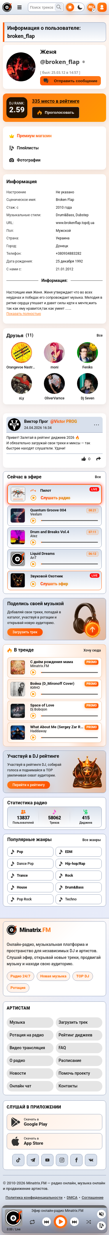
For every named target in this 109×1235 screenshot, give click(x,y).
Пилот (45, 490)
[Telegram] (33, 1160)
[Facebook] (76, 1160)
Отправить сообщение (70, 80)
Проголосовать (55, 112)
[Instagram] (62, 1160)
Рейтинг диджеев (75, 1035)
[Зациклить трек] (33, 1221)
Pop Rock (21, 899)
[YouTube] (47, 1160)
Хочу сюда (92, 650)
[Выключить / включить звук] (101, 1214)
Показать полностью (23, 314)
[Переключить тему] (75, 7)
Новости (18, 1073)
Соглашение (92, 1197)
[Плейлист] (101, 1225)
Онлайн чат (20, 1086)
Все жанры (91, 840)
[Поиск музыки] (58, 7)
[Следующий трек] (74, 1221)
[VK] (91, 1160)
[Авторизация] (102, 7)
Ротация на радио (27, 1035)
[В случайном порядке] (87, 1221)
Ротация (18, 988)
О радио (17, 1060)
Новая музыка (53, 976)
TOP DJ (82, 976)
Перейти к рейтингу (28, 785)
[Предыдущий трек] (46, 1221)
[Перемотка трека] (69, 520)
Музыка (17, 1022)
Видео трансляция (27, 1047)
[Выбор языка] (91, 7)
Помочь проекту (74, 1073)
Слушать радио (55, 498)
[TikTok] (18, 1160)
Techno (67, 899)
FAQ (62, 1047)
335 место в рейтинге (55, 101)
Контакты (68, 1086)
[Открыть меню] (19, 7)
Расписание (70, 1060)
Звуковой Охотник (46, 576)
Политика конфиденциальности (34, 1197)
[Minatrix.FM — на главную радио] (29, 930)
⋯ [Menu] (96, 424)
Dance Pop (22, 863)
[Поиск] (46, 7)
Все (100, 335)
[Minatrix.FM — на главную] (7, 7)
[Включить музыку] (60, 1221)
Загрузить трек (24, 632)
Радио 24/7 (20, 976)
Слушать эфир (54, 584)
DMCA (72, 1197)
